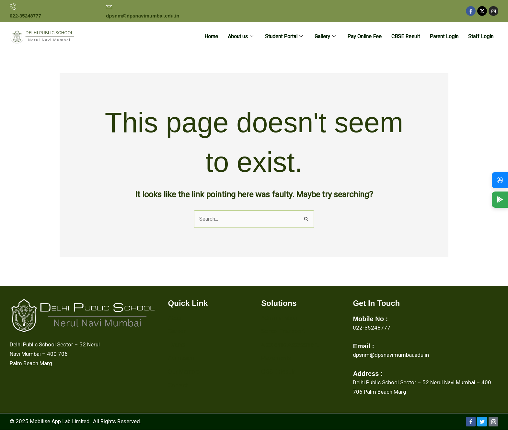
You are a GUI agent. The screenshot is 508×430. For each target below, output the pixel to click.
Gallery (325, 36)
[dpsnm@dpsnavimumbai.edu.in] (109, 6)
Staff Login (480, 36)
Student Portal (284, 36)
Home (211, 36)
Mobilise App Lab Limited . (61, 421)
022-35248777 (25, 15)
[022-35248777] (13, 6)
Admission (181, 358)
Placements (276, 358)
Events (177, 345)
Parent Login (444, 36)
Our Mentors (184, 372)
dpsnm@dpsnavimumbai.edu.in (142, 15)
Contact (178, 385)
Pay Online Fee (364, 36)
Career (177, 331)
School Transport (283, 331)
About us (240, 36)
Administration (279, 318)
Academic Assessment (290, 345)
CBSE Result (405, 36)
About (175, 318)
